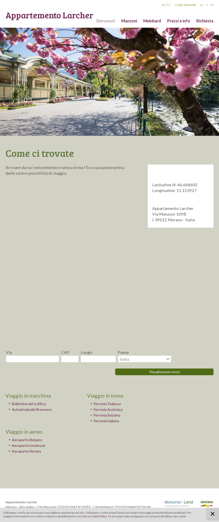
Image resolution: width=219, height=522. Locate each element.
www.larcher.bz (41, 505)
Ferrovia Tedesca (109, 392)
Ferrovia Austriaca (110, 398)
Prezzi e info (178, 20)
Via (9, 352)
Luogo (86, 352)
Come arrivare (185, 5)
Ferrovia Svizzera (109, 403)
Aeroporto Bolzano (29, 428)
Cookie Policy (98, 516)
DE (202, 5)
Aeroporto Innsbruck (31, 434)
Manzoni (129, 20)
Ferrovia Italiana (108, 409)
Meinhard (152, 20)
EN (212, 5)
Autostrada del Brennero (34, 398)
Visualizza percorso (193, 358)
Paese (123, 352)
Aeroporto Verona (28, 439)
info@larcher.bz (16, 505)
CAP (65, 352)
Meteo (166, 5)
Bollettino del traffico (32, 392)
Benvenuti (105, 20)
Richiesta (205, 20)
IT (207, 5)
